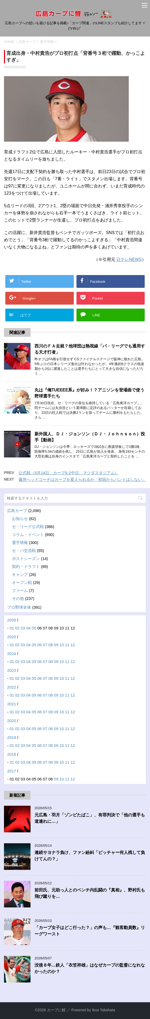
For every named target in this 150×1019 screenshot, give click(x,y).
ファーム (20, 590)
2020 (11, 720)
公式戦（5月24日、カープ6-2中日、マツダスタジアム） (69, 472)
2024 (11, 653)
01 (12, 628)
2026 (11, 620)
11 (67, 644)
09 (56, 644)
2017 (11, 771)
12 (73, 644)
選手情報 (20, 542)
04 (28, 628)
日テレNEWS (129, 259)
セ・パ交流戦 (24, 550)
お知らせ (20, 518)
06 (39, 644)
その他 (18, 598)
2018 (11, 754)
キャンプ (20, 574)
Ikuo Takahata (103, 1010)
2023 (11, 670)
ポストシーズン (26, 558)
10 (61, 644)
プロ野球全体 (19, 607)
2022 (11, 687)
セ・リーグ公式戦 (28, 526)
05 (34, 628)
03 (23, 628)
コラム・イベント (28, 534)
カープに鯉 (56, 1010)
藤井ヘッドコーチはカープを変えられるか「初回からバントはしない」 (82, 479)
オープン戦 (22, 582)
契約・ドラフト (26, 566)
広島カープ (17, 510)
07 (45, 644)
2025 (11, 637)
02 (17, 628)
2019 (11, 737)
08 (50, 644)
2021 (11, 704)
